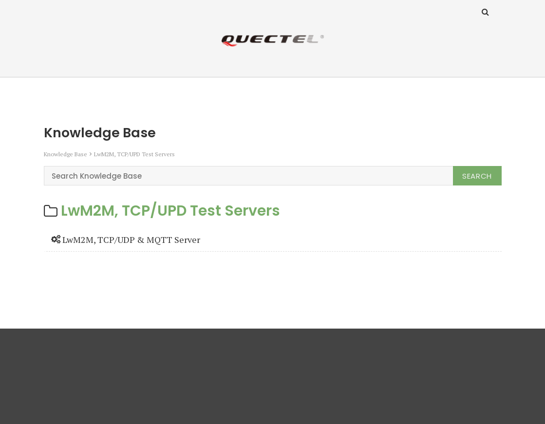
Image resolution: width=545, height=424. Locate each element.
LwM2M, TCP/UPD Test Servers (134, 154)
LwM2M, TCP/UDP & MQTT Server (125, 239)
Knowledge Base (65, 154)
